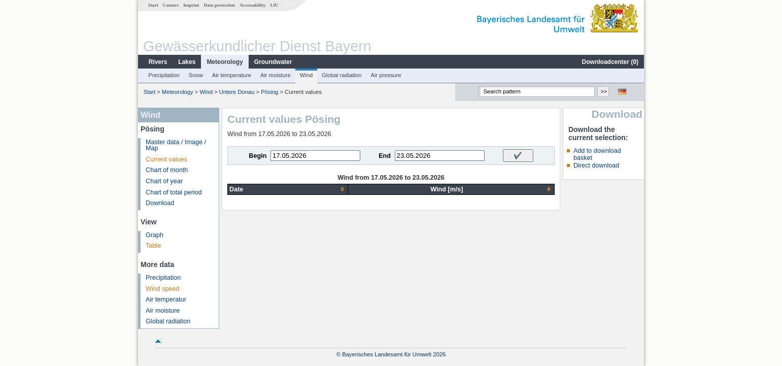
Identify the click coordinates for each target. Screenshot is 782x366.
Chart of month (167, 170)
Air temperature (231, 75)
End (385, 155)
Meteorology (225, 61)
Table (153, 245)
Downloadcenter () (610, 61)
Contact (171, 5)
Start (153, 5)
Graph (154, 235)
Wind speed (163, 288)
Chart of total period (174, 192)
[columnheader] (288, 189)
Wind (306, 75)
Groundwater (273, 61)
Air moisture (275, 75)
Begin (257, 155)
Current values (166, 159)
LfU (274, 5)
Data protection (219, 5)
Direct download (596, 165)
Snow (196, 75)
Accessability (252, 5)
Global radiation (341, 75)
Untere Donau (237, 92)
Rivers (158, 61)
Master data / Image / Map (176, 145)
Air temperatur (166, 299)
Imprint (191, 5)
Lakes (186, 61)
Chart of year (164, 181)
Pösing (269, 92)
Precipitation (164, 75)
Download (160, 203)
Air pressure (385, 75)
